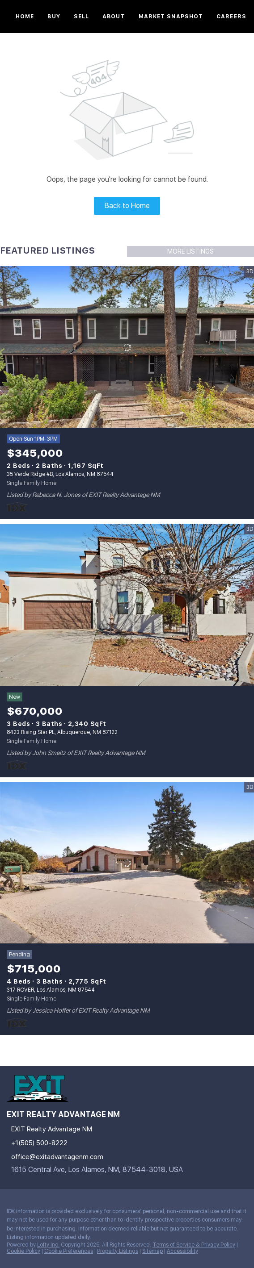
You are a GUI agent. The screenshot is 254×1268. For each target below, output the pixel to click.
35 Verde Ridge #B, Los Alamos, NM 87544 (60, 474)
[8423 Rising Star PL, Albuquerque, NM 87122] (127, 605)
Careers (231, 16)
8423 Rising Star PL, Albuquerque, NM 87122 (62, 732)
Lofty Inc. (48, 1245)
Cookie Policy (23, 1251)
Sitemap (152, 1251)
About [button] (113, 16)
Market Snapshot (171, 16)
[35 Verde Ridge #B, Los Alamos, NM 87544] (127, 347)
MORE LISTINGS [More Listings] (190, 251)
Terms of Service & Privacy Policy (193, 1245)
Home (25, 16)
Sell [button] (81, 16)
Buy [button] (53, 16)
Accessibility (182, 1251)
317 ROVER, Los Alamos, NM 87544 (51, 990)
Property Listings (117, 1251)
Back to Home (127, 205)
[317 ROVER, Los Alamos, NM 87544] (127, 863)
